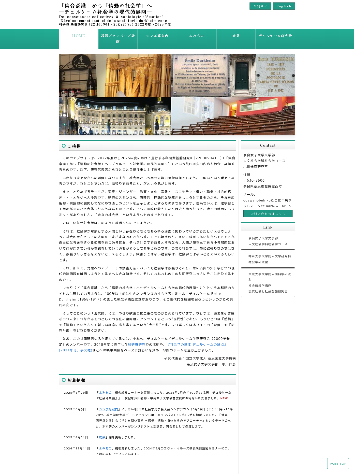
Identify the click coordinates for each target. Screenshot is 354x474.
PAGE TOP (338, 463)
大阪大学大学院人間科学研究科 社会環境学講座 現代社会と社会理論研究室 (270, 276)
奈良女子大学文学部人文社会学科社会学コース (268, 235)
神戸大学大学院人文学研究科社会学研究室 (270, 253)
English (284, 6)
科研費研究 (137, 338)
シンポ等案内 (157, 35)
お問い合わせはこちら (268, 207)
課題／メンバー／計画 (117, 35)
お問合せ (260, 6)
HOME (79, 35)
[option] (177, 88)
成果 (236, 35)
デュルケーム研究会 (275, 35)
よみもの (197, 35)
